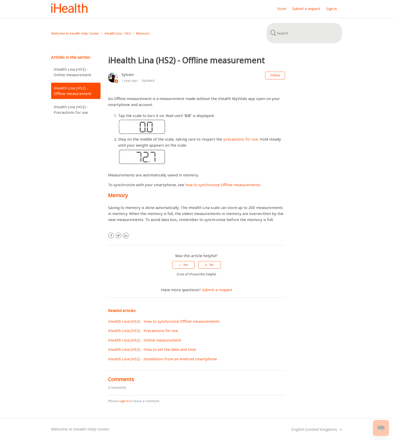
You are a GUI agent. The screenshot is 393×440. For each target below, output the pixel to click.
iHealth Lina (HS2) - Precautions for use (71, 109)
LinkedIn (126, 236)
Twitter (118, 236)
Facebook (111, 236)
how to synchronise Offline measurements (222, 184)
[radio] (183, 265)
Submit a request (306, 8)
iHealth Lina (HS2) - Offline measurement (72, 90)
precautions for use (240, 139)
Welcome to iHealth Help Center (75, 33)
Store (281, 8)
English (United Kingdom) (314, 429)
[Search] (304, 33)
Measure (143, 33)
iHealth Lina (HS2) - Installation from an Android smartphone (162, 358)
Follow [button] (275, 75)
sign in (124, 401)
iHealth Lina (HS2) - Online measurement (72, 72)
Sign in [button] (331, 8)
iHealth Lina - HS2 (118, 33)
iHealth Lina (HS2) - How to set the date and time (152, 349)
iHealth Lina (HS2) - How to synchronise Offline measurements (164, 321)
